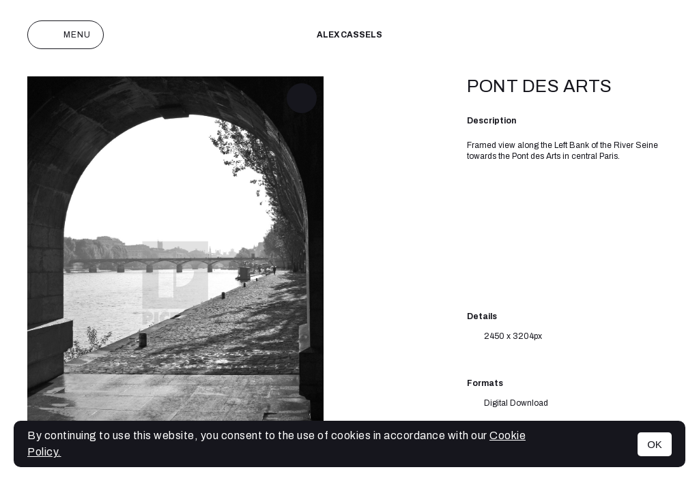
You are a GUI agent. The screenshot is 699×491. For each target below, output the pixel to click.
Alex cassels (349, 35)
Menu (65, 35)
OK (654, 444)
